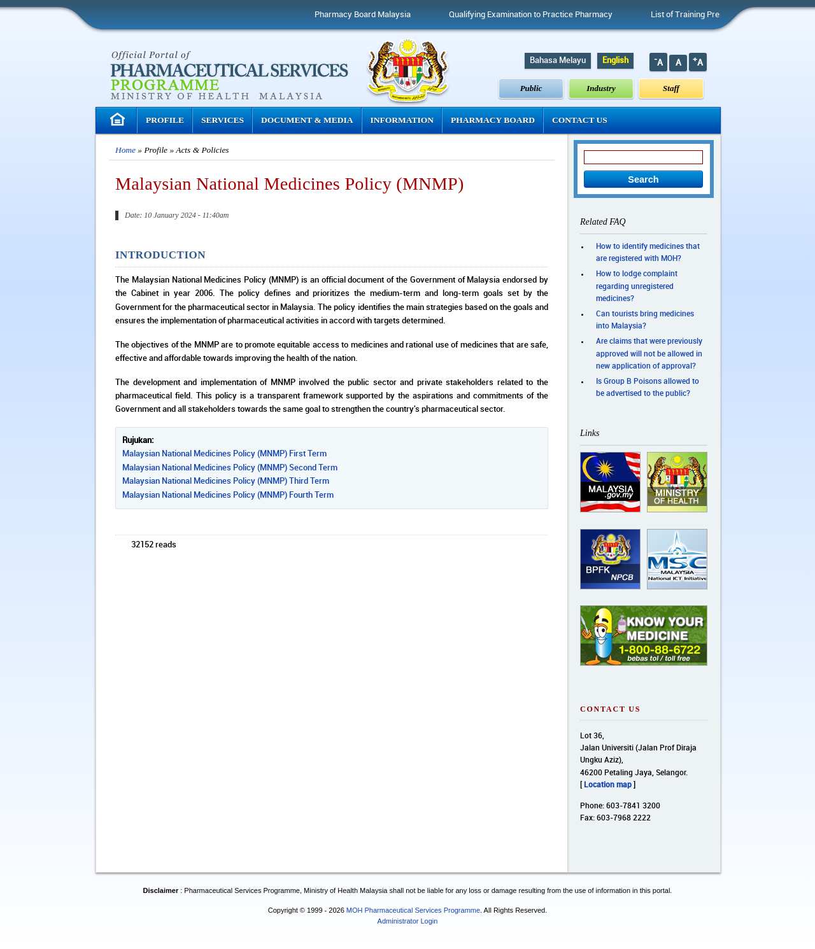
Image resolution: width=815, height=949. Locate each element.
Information (402, 120)
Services (222, 120)
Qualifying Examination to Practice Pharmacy (536, 14)
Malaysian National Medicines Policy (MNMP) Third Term (225, 481)
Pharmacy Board (493, 120)
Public (531, 88)
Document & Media (307, 120)
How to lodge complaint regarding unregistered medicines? (636, 286)
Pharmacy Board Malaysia (368, 14)
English (615, 60)
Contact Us (579, 120)
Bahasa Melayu (558, 60)
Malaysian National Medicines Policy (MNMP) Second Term (229, 467)
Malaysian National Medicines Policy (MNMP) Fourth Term (228, 495)
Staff (671, 88)
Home (125, 150)
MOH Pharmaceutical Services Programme (413, 910)
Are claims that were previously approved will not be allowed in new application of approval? (649, 353)
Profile (165, 120)
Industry (601, 88)
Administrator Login (408, 921)
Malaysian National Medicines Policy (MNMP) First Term (224, 453)
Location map (608, 785)
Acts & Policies (202, 150)
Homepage (119, 119)
